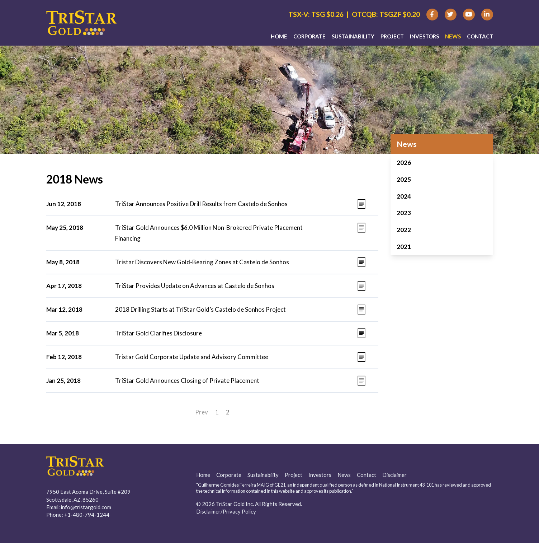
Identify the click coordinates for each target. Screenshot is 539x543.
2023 (404, 213)
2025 (404, 179)
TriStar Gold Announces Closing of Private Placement (187, 380)
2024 (404, 196)
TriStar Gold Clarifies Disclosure (158, 333)
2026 (404, 162)
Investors (424, 36)
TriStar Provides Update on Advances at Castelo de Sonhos (194, 285)
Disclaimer (394, 475)
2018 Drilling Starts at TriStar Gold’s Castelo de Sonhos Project (200, 309)
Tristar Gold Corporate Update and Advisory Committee (191, 357)
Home (279, 36)
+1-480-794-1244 (86, 514)
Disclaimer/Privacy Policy (226, 511)
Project (392, 36)
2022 (404, 229)
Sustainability (353, 36)
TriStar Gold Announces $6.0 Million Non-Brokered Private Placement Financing (209, 233)
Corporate (309, 36)
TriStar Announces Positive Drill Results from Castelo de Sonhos (201, 204)
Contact (480, 36)
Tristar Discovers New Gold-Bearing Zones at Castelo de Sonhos (202, 262)
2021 (404, 246)
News (453, 36)
